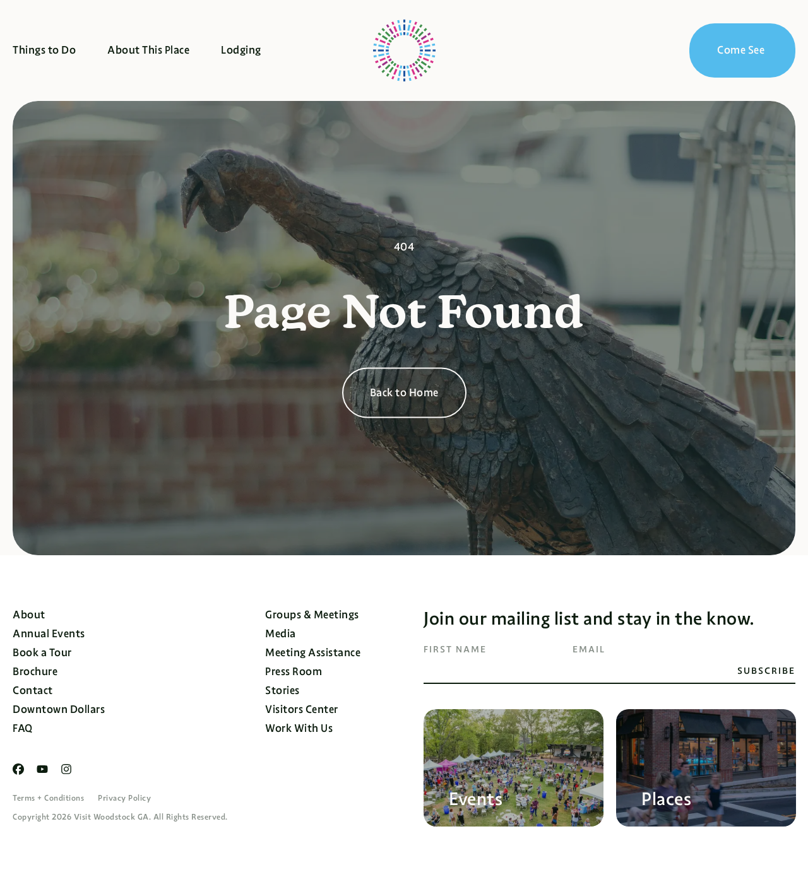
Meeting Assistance (312, 652)
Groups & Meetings (312, 614)
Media (280, 633)
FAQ (23, 728)
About (29, 614)
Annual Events (49, 633)
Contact (33, 690)
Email (589, 649)
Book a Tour (42, 652)
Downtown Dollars (59, 709)
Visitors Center (301, 709)
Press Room (293, 671)
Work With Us (299, 728)
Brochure (35, 671)
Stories (282, 690)
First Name (455, 649)
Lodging (241, 50)
